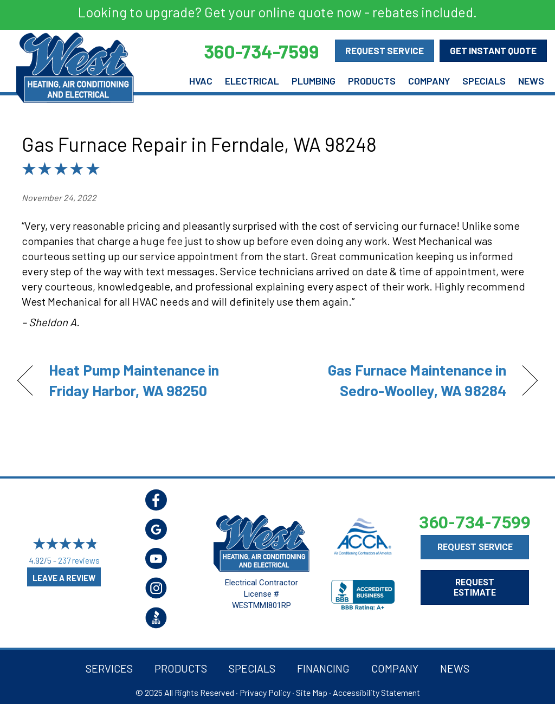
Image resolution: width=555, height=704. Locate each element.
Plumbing (313, 81)
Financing (323, 668)
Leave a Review (64, 577)
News (531, 81)
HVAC (200, 81)
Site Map (311, 692)
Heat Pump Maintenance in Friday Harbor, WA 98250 (134, 380)
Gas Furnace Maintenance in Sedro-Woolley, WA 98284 (399, 380)
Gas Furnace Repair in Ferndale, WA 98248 (199, 144)
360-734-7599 (475, 522)
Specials (484, 81)
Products (372, 81)
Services (109, 668)
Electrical (252, 81)
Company (429, 81)
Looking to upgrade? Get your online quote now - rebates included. (277, 12)
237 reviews (79, 560)
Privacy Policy (265, 692)
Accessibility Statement (376, 692)
